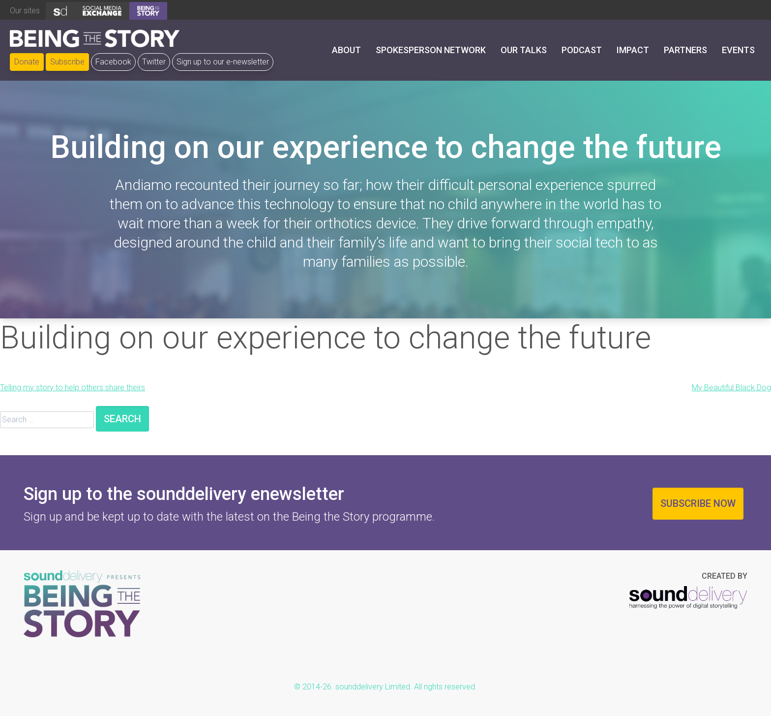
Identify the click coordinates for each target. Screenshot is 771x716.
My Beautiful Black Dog (731, 387)
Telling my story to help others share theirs (72, 387)
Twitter (154, 61)
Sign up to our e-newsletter (223, 61)
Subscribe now (698, 503)
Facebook (113, 61)
